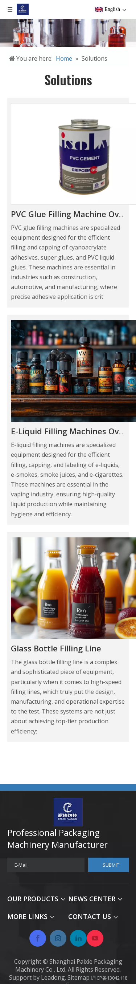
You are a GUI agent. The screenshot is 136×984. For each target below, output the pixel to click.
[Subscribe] (108, 865)
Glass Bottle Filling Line (56, 648)
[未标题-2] (68, 33)
